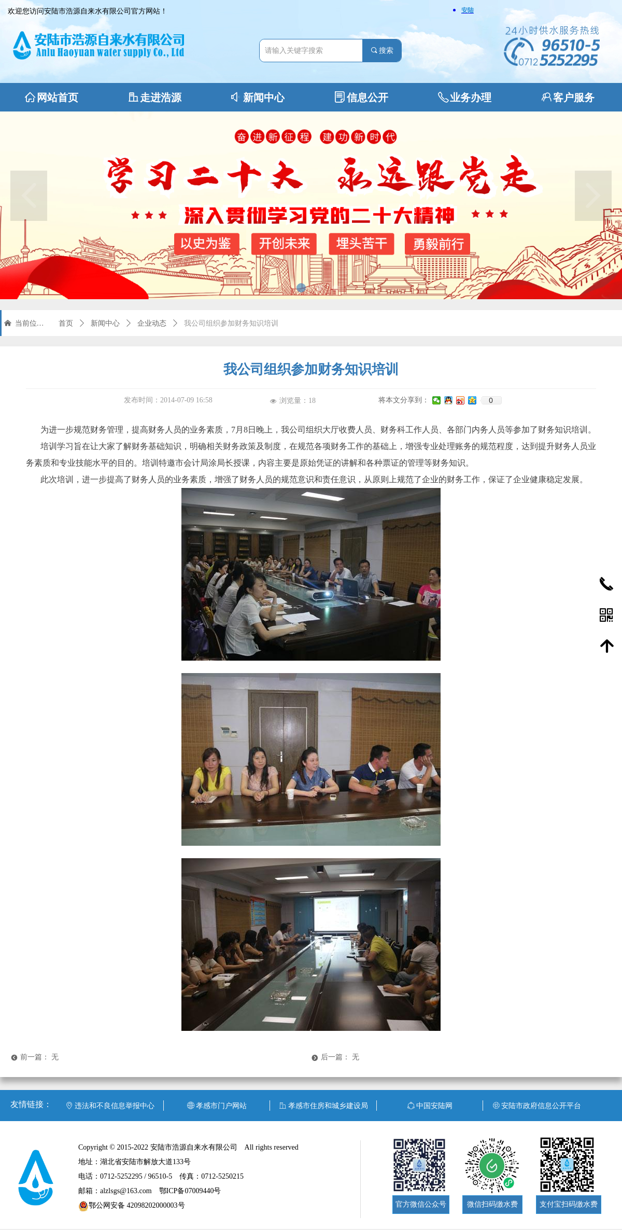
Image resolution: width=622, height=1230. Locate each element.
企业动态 (151, 323)
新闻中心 (105, 323)
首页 (66, 323)
